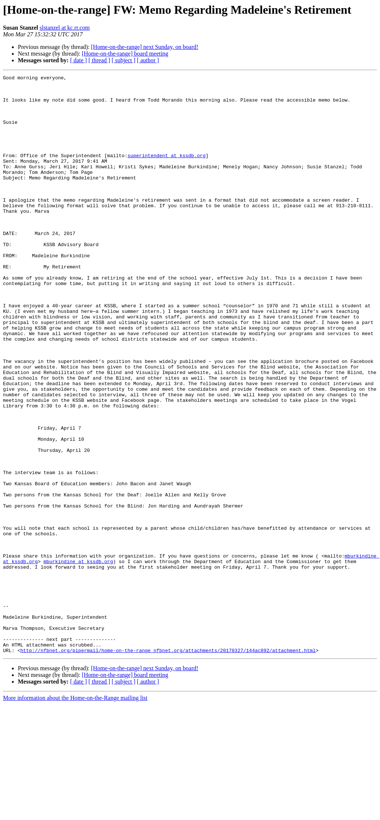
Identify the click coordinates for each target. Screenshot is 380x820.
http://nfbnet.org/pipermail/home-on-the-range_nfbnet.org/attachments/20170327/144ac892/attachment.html (168, 766)
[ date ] (78, 60)
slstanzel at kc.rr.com (65, 27)
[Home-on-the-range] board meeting (125, 53)
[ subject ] (123, 60)
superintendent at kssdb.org (166, 172)
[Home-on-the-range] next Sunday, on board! (144, 47)
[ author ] (148, 60)
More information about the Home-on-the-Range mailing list (75, 813)
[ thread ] (99, 60)
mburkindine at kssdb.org (78, 659)
